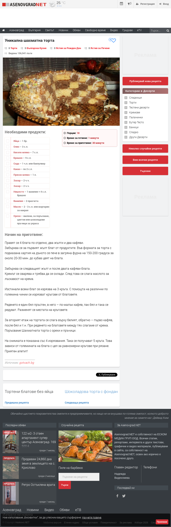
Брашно (18, 158)
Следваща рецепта (77, 402)
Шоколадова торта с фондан (91, 391)
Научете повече (91, 517)
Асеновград (12, 509)
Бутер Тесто (136, 122)
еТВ (78, 509)
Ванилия (18, 201)
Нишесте (19, 191)
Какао (17, 169)
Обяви (65, 509)
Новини (63, 30)
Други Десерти (138, 137)
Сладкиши (135, 97)
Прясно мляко (21, 174)
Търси (64, 485)
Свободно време (95, 30)
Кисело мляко (21, 152)
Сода (16, 163)
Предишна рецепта (17, 402)
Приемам (162, 522)
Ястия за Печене (100, 48)
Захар (17, 180)
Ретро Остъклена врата (38, 485)
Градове (127, 30)
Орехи (17, 216)
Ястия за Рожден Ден (68, 48)
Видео (49, 509)
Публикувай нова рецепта (145, 81)
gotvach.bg (26, 362)
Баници (134, 127)
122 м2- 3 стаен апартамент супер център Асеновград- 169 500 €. (39, 439)
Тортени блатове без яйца (29, 391)
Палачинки (136, 117)
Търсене (145, 171)
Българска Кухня (36, 48)
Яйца (16, 141)
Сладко (133, 132)
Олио (16, 146)
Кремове (134, 112)
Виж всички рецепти (145, 159)
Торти (14, 48)
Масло (17, 206)
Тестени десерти (139, 107)
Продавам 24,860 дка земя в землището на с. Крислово (38, 463)
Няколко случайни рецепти (145, 148)
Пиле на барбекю (71, 468)
